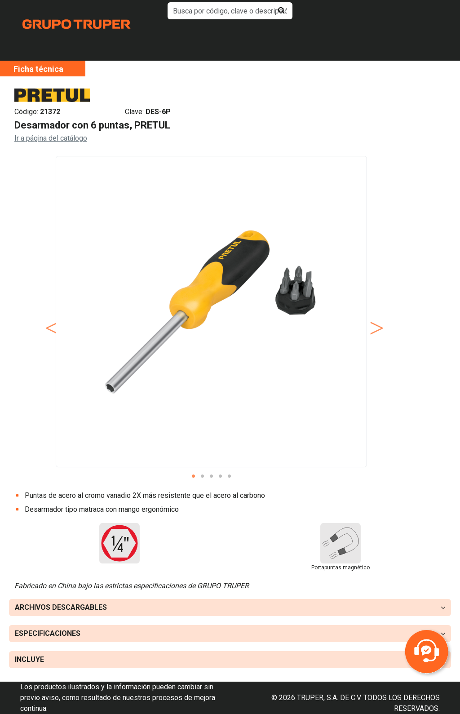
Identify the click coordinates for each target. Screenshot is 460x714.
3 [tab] (211, 476)
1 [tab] (193, 476)
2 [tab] (202, 476)
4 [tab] (220, 476)
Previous (48, 319)
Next (373, 319)
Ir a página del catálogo (50, 138)
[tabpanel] (211, 311)
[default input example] (230, 10)
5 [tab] (229, 476)
